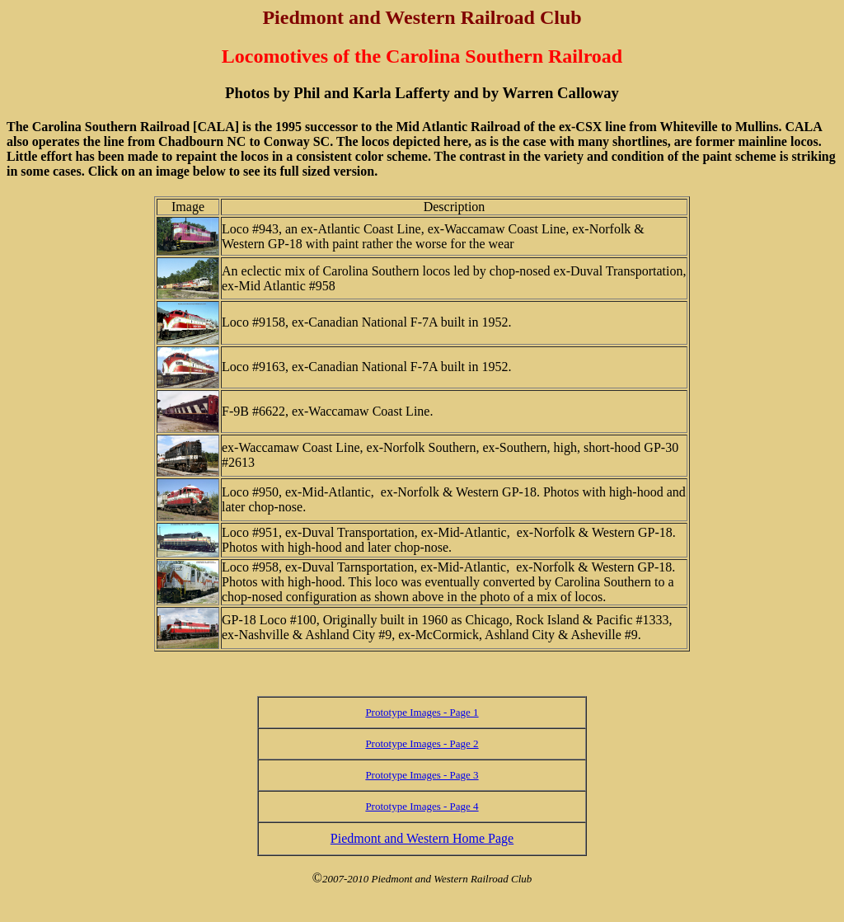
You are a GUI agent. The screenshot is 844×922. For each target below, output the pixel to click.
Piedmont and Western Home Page (422, 838)
